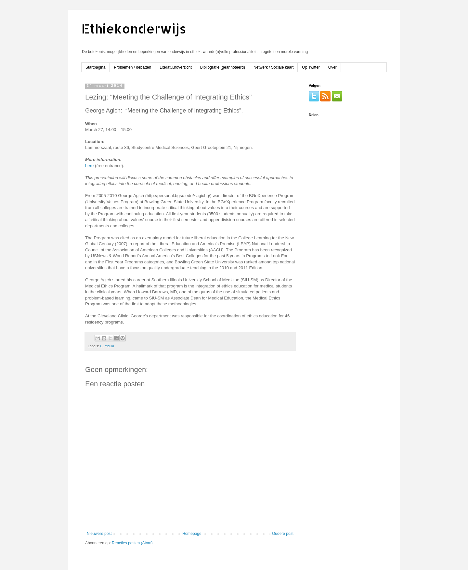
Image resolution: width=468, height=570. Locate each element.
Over (332, 67)
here (89, 165)
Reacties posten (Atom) (132, 543)
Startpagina (95, 67)
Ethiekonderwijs (133, 28)
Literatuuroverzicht (176, 67)
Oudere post (282, 533)
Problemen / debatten (132, 67)
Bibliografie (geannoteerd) (222, 67)
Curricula (107, 346)
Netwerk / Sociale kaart (273, 67)
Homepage (192, 533)
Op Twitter (310, 67)
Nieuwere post (99, 533)
